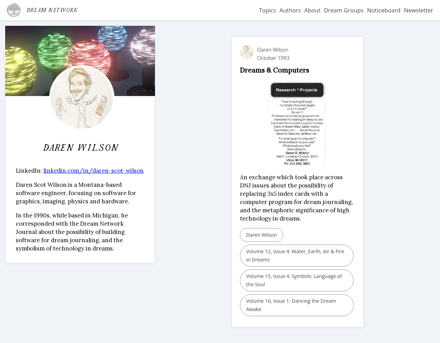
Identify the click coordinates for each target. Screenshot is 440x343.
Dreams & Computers (274, 70)
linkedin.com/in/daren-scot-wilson (93, 170)
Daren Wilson (261, 235)
